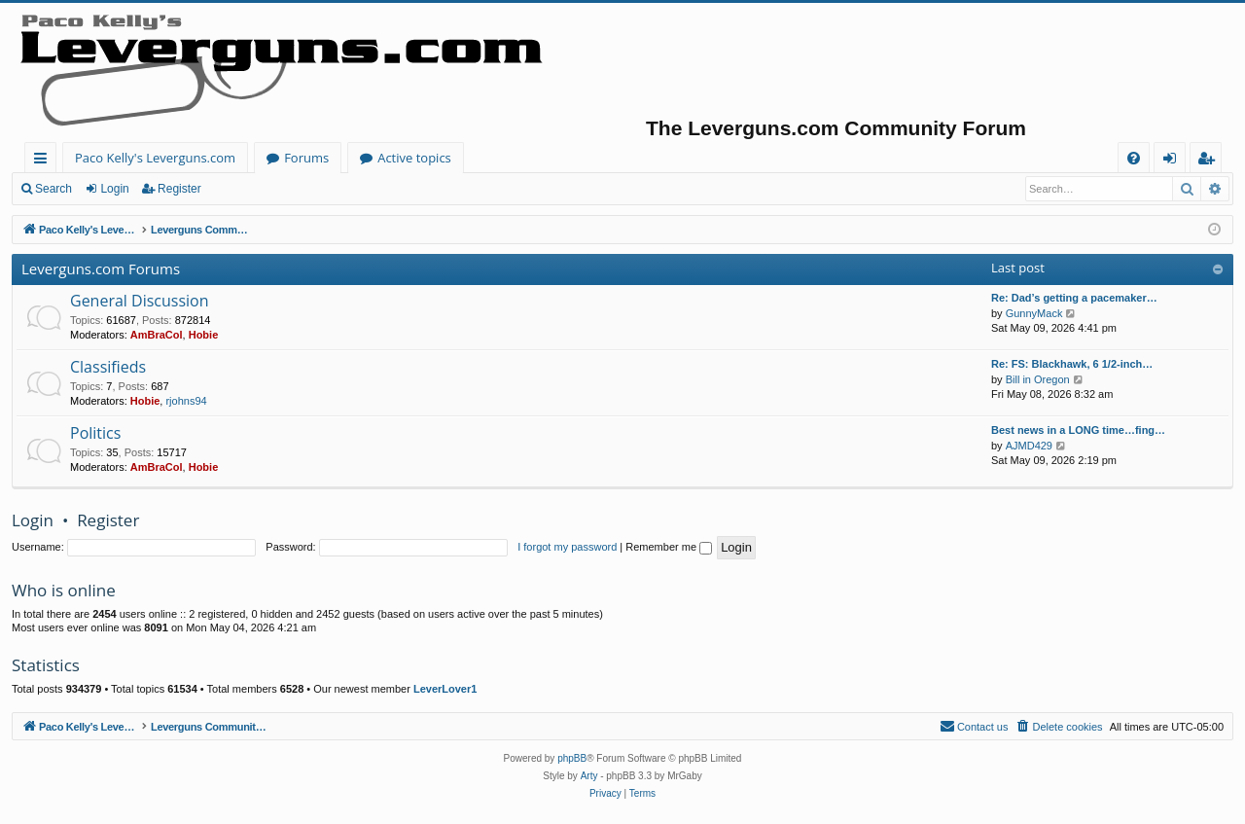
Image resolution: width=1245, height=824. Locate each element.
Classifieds (108, 366)
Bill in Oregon (1038, 379)
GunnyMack (1034, 313)
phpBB (572, 758)
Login (114, 189)
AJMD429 (1029, 445)
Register (179, 189)
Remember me (668, 547)
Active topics (414, 157)
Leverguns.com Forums (100, 268)
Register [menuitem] (1210, 161)
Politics (95, 433)
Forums (306, 157)
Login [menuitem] (1173, 161)
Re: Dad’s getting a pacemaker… (1074, 298)
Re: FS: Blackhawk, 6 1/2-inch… (1072, 364)
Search (53, 189)
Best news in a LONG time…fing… (1078, 430)
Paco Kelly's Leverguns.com (155, 157)
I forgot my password (567, 547)
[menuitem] (1134, 158)
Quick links (44, 161)
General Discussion (139, 300)
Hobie (204, 334)
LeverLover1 (445, 689)
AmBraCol (156, 334)
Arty (589, 775)
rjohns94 (185, 401)
